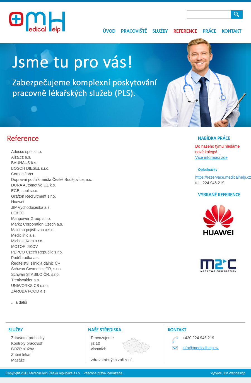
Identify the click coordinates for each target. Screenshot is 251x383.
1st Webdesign (234, 373)
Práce (209, 31)
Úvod (109, 31)
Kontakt (232, 31)
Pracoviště (134, 31)
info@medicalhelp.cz (201, 348)
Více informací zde (211, 157)
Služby (160, 31)
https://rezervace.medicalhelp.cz (223, 177)
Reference (185, 31)
